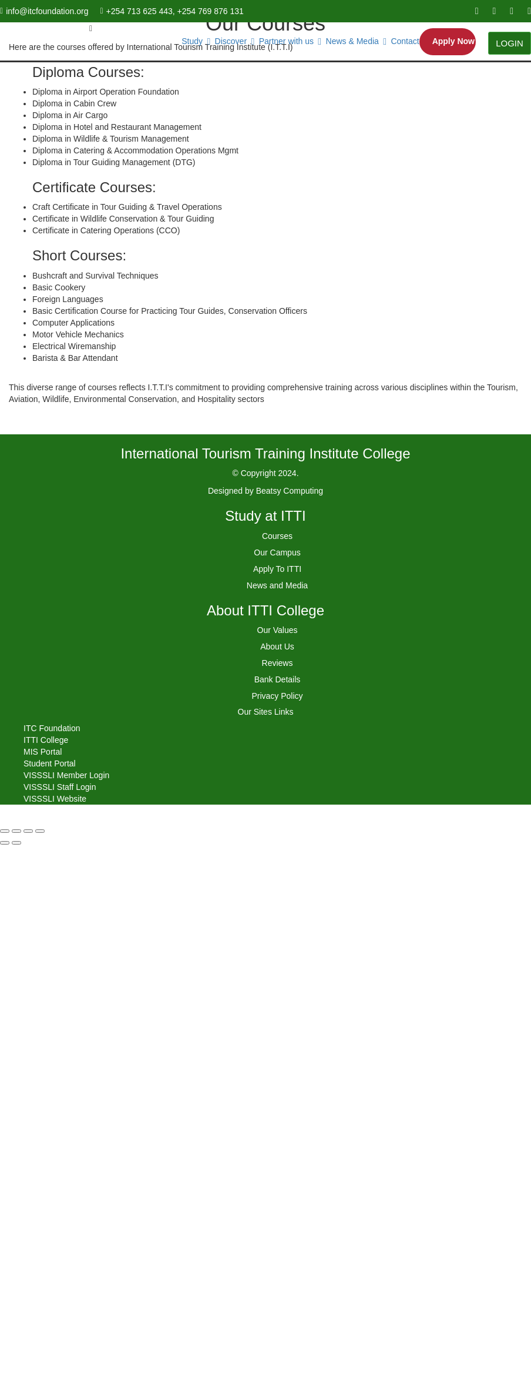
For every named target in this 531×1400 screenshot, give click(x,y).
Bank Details (277, 679)
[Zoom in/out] (40, 831)
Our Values (277, 630)
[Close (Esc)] (4, 831)
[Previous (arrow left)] (4, 843)
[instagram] (529, 11)
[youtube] (494, 11)
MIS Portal (42, 751)
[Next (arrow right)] (16, 843)
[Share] (16, 831)
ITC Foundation (51, 728)
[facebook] (477, 11)
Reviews (277, 663)
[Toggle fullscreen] (28, 831)
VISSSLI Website (54, 798)
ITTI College (45, 740)
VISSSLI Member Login (66, 775)
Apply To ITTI (277, 569)
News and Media (277, 585)
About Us (277, 646)
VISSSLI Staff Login (59, 787)
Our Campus (277, 552)
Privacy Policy (277, 696)
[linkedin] (511, 11)
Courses (277, 536)
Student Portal (49, 763)
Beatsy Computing (289, 490)
